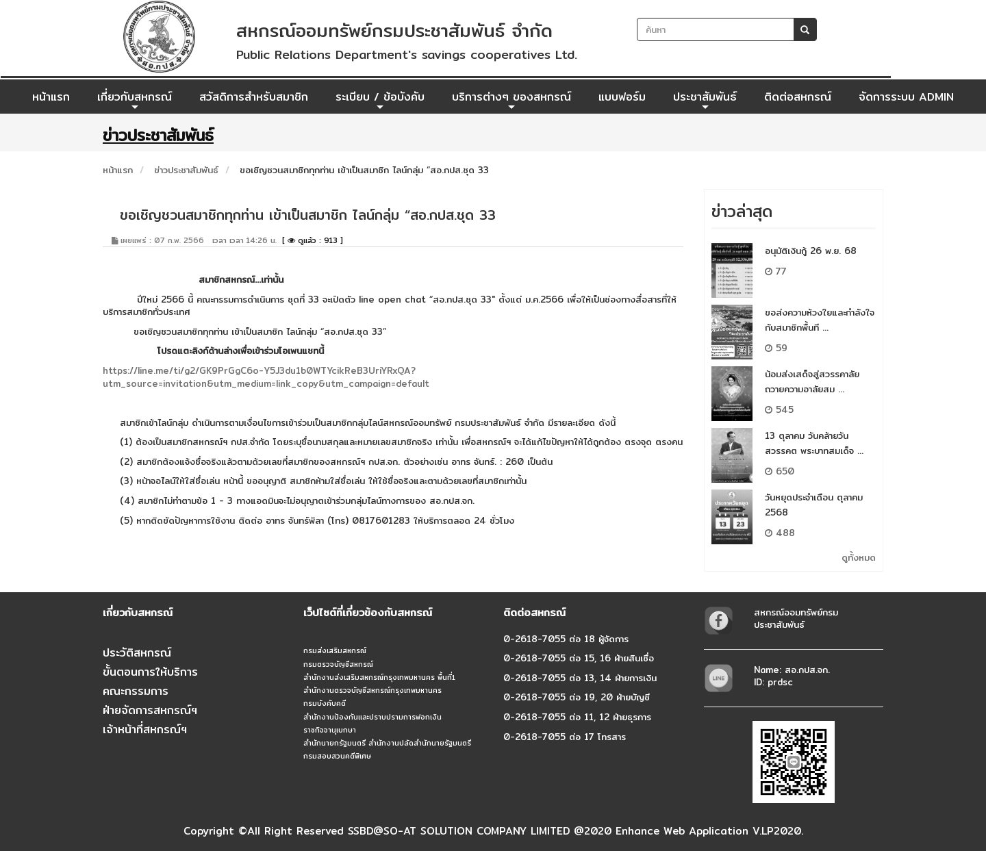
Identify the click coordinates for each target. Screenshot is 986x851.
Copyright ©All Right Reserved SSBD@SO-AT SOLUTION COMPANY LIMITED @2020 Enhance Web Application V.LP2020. (493, 831)
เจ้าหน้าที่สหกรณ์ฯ (145, 729)
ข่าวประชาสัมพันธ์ (186, 170)
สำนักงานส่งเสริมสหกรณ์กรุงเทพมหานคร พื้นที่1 (379, 677)
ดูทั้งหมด (859, 557)
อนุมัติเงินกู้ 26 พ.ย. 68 (811, 250)
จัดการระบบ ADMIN (906, 96)
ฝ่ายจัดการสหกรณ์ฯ (150, 710)
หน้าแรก (51, 96)
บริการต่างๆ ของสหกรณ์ (511, 100)
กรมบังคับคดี (324, 703)
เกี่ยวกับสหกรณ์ (134, 100)
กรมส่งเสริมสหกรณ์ (334, 650)
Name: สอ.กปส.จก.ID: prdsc (792, 676)
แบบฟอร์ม (622, 96)
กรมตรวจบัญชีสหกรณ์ (338, 664)
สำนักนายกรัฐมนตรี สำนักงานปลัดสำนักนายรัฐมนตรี (387, 742)
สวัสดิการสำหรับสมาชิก (253, 96)
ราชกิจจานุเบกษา (329, 729)
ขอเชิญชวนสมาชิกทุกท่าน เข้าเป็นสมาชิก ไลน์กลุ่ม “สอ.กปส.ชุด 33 (364, 170)
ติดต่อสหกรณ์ (797, 96)
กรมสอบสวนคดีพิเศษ (337, 755)
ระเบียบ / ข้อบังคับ (380, 100)
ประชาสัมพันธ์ (705, 100)
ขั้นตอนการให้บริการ (150, 672)
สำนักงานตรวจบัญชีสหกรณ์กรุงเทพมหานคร (372, 690)
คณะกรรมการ (135, 691)
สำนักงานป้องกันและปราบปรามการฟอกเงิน (372, 716)
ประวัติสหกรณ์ (137, 652)
